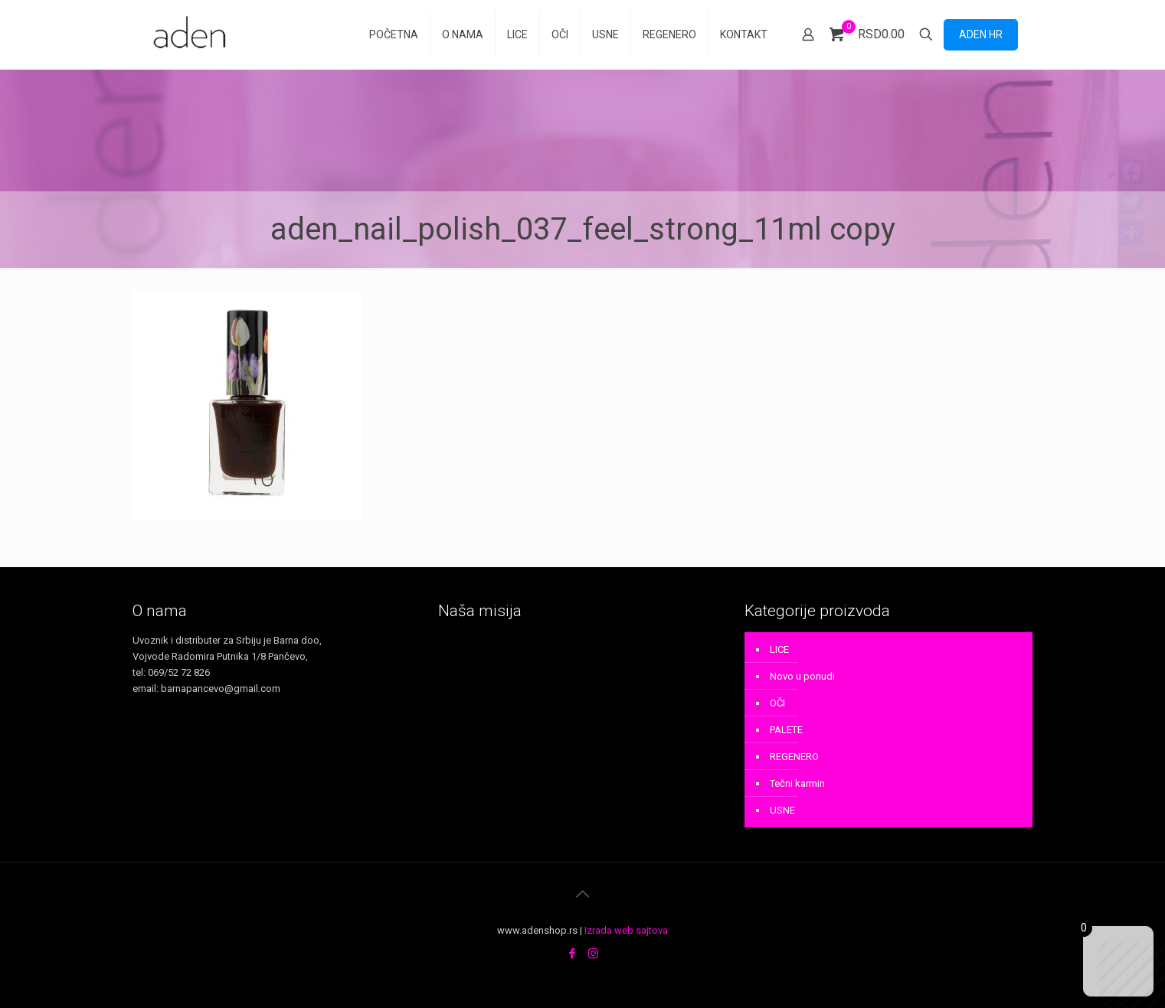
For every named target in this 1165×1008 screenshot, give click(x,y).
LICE (779, 649)
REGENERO (794, 756)
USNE (782, 810)
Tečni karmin (797, 783)
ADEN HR (981, 34)
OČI (777, 703)
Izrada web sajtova (626, 930)
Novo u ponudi (802, 676)
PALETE (786, 730)
